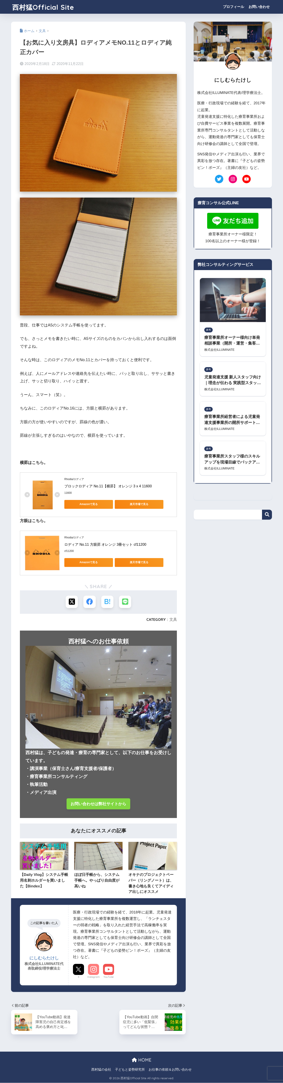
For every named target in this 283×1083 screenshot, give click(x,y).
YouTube (108, 977)
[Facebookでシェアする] (90, 602)
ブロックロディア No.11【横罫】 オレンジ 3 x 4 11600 (108, 486)
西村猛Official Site (47, 7)
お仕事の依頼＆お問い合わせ (170, 1070)
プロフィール (233, 7)
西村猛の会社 (101, 1070)
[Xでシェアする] (72, 602)
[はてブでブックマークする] (107, 602)
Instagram (93, 977)
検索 (267, 516)
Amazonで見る (84, 504)
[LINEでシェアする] (125, 602)
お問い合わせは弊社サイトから (98, 804)
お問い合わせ (259, 7)
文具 (173, 619)
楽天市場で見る (126, 504)
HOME (141, 1060)
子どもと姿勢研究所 (130, 1070)
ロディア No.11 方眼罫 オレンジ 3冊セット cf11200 (105, 544)
